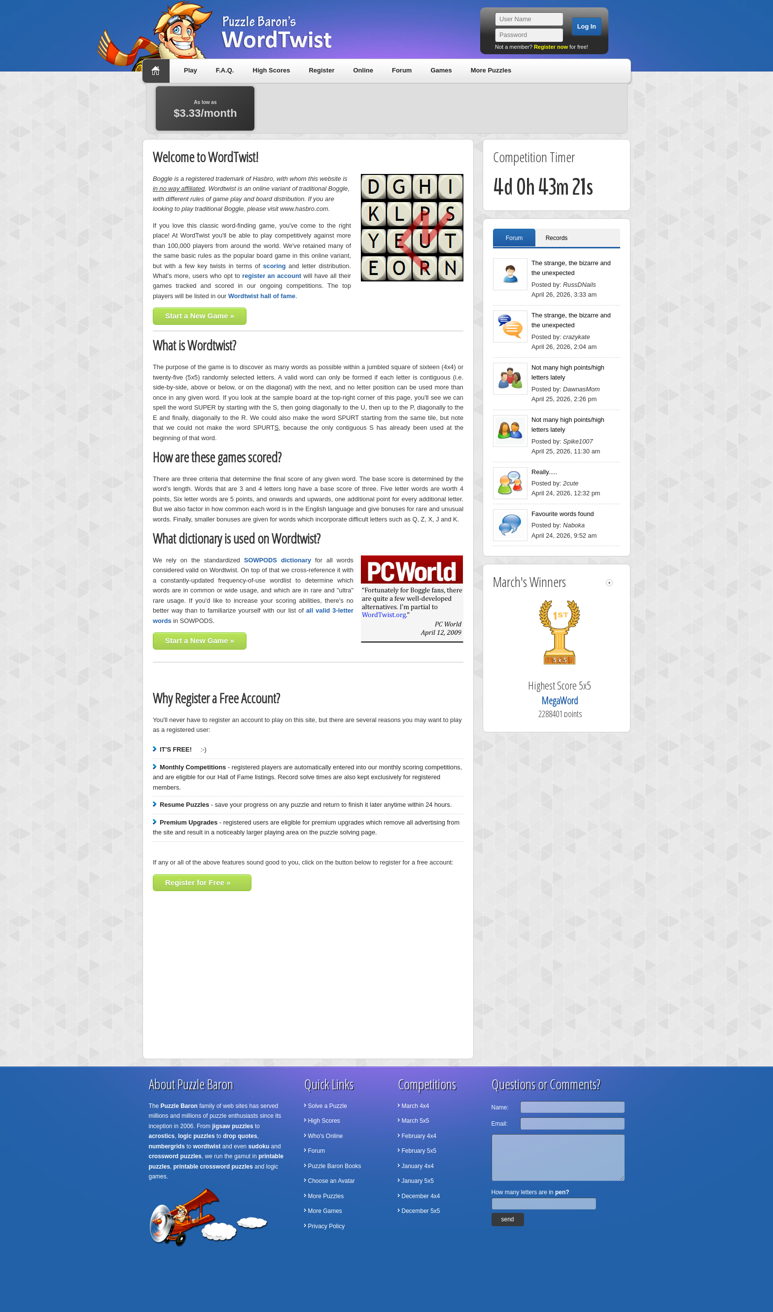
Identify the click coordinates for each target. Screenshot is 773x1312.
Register (321, 70)
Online (363, 70)
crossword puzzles (175, 1156)
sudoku (259, 1146)
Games (441, 70)
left (609, 583)
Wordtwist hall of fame (261, 296)
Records (557, 238)
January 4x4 (418, 1166)
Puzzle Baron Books (334, 1166)
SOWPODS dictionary (277, 560)
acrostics (162, 1136)
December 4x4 (421, 1196)
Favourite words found (562, 514)
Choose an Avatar (331, 1180)
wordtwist (207, 1146)
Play (190, 70)
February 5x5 (419, 1150)
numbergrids (167, 1146)
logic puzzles (196, 1136)
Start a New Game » (199, 315)
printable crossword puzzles (213, 1166)
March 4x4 (415, 1106)
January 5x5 (418, 1180)
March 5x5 (415, 1120)
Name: (500, 1107)
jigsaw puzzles (232, 1126)
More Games (325, 1211)
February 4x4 (419, 1136)
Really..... (544, 472)
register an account (271, 275)
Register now (551, 47)
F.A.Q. (225, 70)
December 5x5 (421, 1211)
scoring (274, 266)
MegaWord (574, 700)
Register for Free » (198, 882)
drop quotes (240, 1136)
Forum (402, 70)
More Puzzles (491, 70)
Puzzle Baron (179, 1106)
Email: (500, 1123)
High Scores (271, 70)
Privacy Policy (326, 1226)
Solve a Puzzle (327, 1106)
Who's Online (325, 1136)
